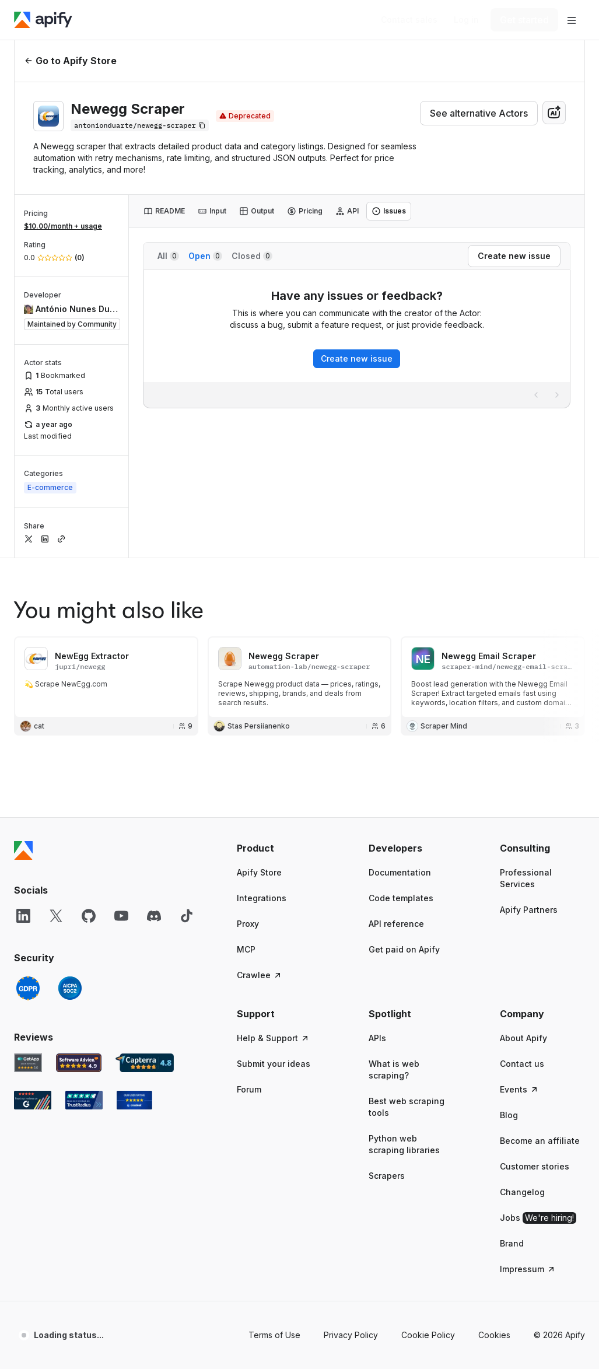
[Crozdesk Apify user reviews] (134, 1100)
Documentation (400, 872)
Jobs (538, 1218)
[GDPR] (28, 988)
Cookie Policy (428, 1335)
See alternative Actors (479, 113)
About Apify (523, 1038)
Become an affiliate (540, 1141)
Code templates (401, 898)
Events (519, 1089)
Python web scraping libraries (404, 1144)
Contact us (522, 1064)
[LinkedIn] (23, 915)
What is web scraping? (394, 1069)
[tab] (164, 211)
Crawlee (259, 975)
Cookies (494, 1335)
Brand (512, 1243)
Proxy (248, 924)
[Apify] (43, 20)
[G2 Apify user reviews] (32, 1100)
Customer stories (534, 1166)
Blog (509, 1115)
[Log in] (466, 19)
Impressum (528, 1269)
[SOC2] (70, 988)
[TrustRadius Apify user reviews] (84, 1100)
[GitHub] (88, 915)
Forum (249, 1089)
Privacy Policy (351, 1335)
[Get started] (524, 19)
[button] (279, 848)
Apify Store (259, 872)
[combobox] (554, 112)
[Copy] (140, 125)
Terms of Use (274, 1335)
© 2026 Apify (559, 1335)
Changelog (522, 1192)
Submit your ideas (273, 1064)
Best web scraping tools (406, 1107)
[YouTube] (121, 915)
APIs (377, 1038)
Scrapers (387, 1176)
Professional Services (526, 878)
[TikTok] (186, 915)
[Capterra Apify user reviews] (144, 1062)
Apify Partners (529, 910)
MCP (246, 949)
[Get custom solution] (409, 19)
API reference (396, 924)
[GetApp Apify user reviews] (28, 1062)
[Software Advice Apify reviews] (79, 1062)
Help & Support (273, 1038)
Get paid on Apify (404, 949)
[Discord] (154, 915)
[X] (56, 915)
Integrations (261, 898)
